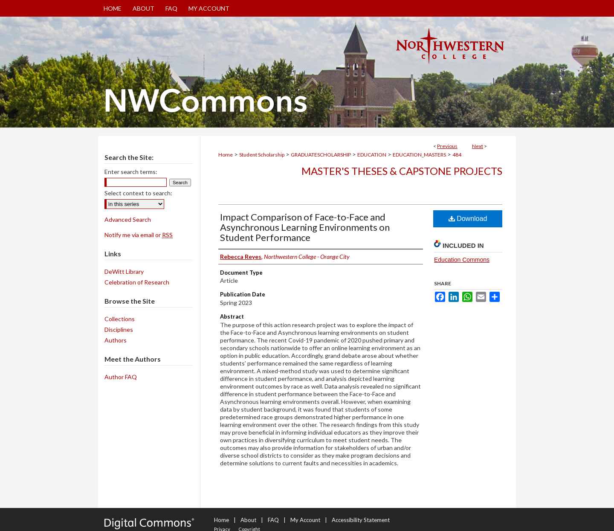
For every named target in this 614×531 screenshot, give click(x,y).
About (248, 519)
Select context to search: (138, 193)
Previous (447, 146)
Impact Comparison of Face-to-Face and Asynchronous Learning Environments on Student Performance (305, 227)
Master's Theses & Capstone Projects (401, 171)
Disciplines (118, 329)
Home (225, 154)
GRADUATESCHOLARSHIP (321, 154)
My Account (305, 519)
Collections (119, 318)
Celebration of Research (136, 282)
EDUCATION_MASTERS (419, 154)
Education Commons (461, 259)
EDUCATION (371, 154)
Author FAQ (120, 376)
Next (477, 146)
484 (456, 154)
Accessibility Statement (361, 519)
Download (468, 218)
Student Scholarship (261, 154)
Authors (115, 340)
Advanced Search (127, 219)
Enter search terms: (130, 171)
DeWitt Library (124, 271)
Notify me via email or (138, 234)
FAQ (273, 519)
